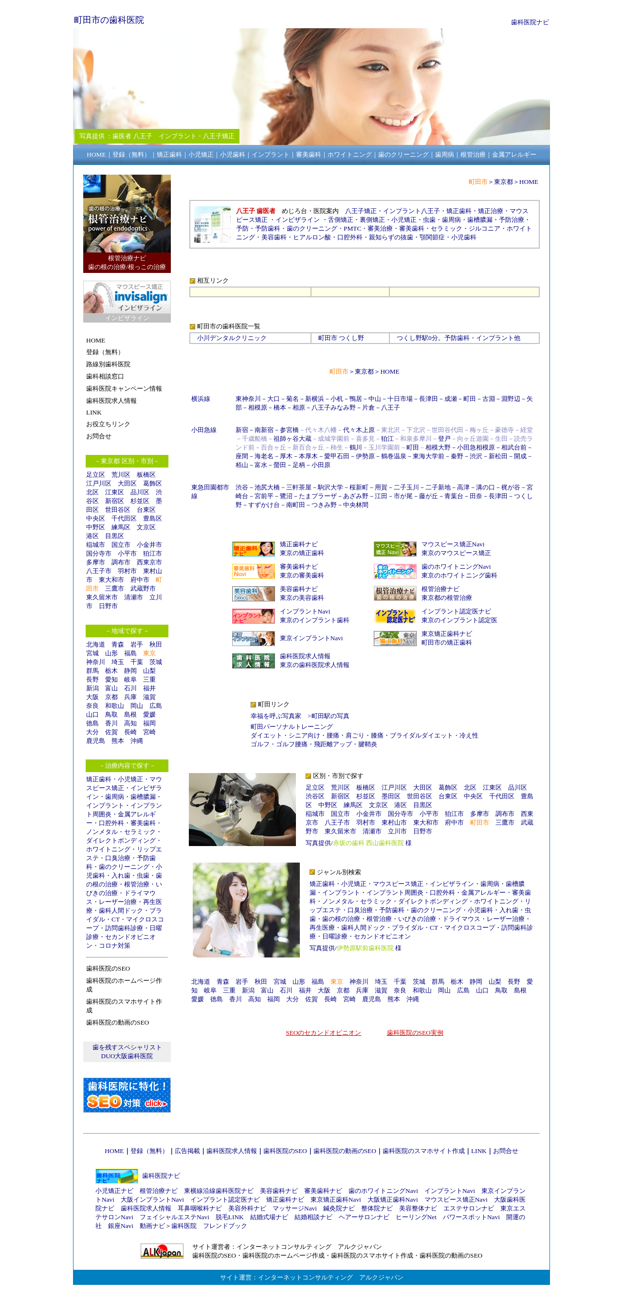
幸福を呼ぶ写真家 (276, 716)
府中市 (139, 579)
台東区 (146, 509)
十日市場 (400, 398)
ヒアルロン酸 (312, 237)
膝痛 (377, 735)
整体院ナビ (377, 1208)
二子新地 (438, 487)
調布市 (120, 562)
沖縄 (136, 740)
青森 (117, 644)
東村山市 (394, 822)
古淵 (488, 398)
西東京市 (149, 562)
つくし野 (409, 338)
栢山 (242, 465)
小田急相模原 (476, 447)
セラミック (140, 831)
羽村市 (127, 571)
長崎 (130, 732)
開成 (520, 456)
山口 (92, 714)
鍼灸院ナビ (339, 1208)
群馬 (92, 670)
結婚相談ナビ (313, 1217)
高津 (463, 487)
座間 (242, 456)
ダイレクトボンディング (121, 840)
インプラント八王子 (411, 211)
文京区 (146, 527)
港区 (92, 536)
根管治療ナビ (440, 589)
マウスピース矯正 (398, 883)
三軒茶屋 (299, 487)
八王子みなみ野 (334, 407)
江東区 (114, 492)
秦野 (457, 456)
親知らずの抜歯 (391, 237)
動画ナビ (152, 1225)
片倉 (368, 407)
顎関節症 (432, 237)
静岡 (130, 670)
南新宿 (264, 429)
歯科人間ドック (121, 910)
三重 (149, 679)
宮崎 (149, 732)
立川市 (397, 831)
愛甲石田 (336, 456)
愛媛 (149, 714)
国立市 (124, 544)
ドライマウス (461, 918)
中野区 (95, 527)
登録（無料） (149, 1151)
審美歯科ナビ (299, 566)
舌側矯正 (340, 219)
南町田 (295, 504)
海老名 (264, 456)
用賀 (381, 487)
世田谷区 (117, 509)
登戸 (444, 438)
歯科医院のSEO (285, 1151)
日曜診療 (335, 936)
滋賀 (149, 697)
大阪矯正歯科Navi (392, 1199)
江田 (381, 496)
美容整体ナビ (418, 1208)
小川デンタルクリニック (232, 338)
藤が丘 (428, 496)
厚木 (286, 456)
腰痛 (333, 735)
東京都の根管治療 (446, 597)
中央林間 (355, 504)
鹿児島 (95, 740)
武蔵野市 (143, 588)
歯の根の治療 (341, 918)
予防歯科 (267, 228)
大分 (92, 732)
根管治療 (136, 884)
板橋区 (146, 474)
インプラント (105, 805)
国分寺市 (98, 553)
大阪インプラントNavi (152, 1199)
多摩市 (95, 562)
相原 (299, 407)
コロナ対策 (114, 945)
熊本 (117, 740)
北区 (92, 492)
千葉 (136, 662)
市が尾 (403, 496)
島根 (130, 714)
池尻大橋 (267, 487)
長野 (92, 679)
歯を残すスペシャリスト (127, 1047)
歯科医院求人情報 (305, 656)
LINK (479, 1151)
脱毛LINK (230, 1217)
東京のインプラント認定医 (459, 620)
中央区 (95, 518)
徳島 (92, 723)
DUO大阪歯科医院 (127, 1056)
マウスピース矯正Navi (453, 544)
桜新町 (358, 487)
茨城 (155, 662)
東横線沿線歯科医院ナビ (219, 1190)
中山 (374, 398)
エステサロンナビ (468, 1208)
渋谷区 (315, 796)
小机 (336, 398)
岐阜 (130, 679)
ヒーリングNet (416, 1217)
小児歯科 (463, 237)
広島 (155, 705)
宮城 (92, 653)
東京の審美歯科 (302, 575)
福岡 (149, 723)
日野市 (108, 606)
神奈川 (95, 662)
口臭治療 (117, 858)
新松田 (498, 456)
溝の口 (485, 487)
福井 (149, 688)
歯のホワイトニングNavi (456, 566)
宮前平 (264, 496)
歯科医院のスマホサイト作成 (424, 1151)
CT (115, 919)
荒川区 (120, 474)
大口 (273, 398)
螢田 (280, 465)
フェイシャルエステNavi (174, 1217)
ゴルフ (260, 744)
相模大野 (438, 447)
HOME (528, 181)
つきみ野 (324, 504)
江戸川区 (98, 483)
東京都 (503, 181)
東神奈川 (248, 398)
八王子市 (98, 571)
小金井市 (149, 544)
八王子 (390, 407)
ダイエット (266, 735)
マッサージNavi (295, 1208)
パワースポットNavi (471, 1217)
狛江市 (152, 553)
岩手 (136, 644)
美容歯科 (274, 237)
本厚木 (308, 456)
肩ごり (355, 735)
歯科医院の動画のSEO (344, 1151)
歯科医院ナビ (530, 22)
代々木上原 (359, 429)
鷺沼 (286, 496)
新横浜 (314, 398)
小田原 (321, 465)
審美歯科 (143, 823)
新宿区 (114, 501)
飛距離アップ (333, 744)
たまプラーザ (318, 496)
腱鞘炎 (367, 744)
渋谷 (242, 487)
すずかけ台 (264, 504)
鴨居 (355, 398)
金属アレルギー (483, 892)
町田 (469, 398)
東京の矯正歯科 (302, 553)
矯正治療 (490, 211)
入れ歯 (120, 875)
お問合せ (505, 1151)
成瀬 (450, 398)
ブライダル (407, 927)
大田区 (127, 483)
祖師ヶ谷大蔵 (293, 438)
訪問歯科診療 (124, 928)
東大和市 (111, 579)
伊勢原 (365, 456)
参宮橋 (289, 429)
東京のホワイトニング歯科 (459, 575)
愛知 (111, 679)
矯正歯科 (98, 779)
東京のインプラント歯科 (314, 620)
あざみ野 (355, 496)
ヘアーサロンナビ (364, 1217)
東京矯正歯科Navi (336, 1199)
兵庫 (130, 697)
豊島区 (152, 518)
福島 (130, 653)
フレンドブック (225, 1225)
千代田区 (124, 518)
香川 (111, 723)
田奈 (476, 496)
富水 (261, 465)
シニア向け (304, 735)
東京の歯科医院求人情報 (314, 664)
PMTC (352, 228)
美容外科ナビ (247, 1208)
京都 (111, 697)
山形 (111, 653)
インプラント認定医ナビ (456, 611)
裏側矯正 (372, 219)
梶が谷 (510, 487)
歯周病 (114, 796)
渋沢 (476, 456)
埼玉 (117, 662)
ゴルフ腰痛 (292, 744)
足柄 (299, 465)
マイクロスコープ (469, 927)
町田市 (327, 338)
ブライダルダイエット (421, 735)
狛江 (387, 438)
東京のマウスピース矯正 (456, 553)
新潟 (92, 688)
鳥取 (111, 714)
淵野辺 (510, 398)
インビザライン (297, 219)
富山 (111, 688)
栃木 (111, 670)
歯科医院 (184, 1225)
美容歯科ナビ (299, 589)
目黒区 (114, 536)
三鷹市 (114, 588)
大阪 (92, 697)
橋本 (280, 407)
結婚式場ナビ (269, 1217)
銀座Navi (120, 1225)
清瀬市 (133, 597)
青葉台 (453, 496)
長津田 (428, 398)
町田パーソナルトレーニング (292, 726)
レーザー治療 (118, 901)
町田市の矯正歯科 (446, 642)
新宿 (242, 429)
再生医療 (322, 927)
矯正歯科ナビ (299, 544)
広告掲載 (187, 1151)
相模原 (257, 407)
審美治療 (380, 228)
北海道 (95, 644)
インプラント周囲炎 (394, 892)
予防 (242, 228)
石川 (130, 688)
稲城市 (95, 544)
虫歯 (143, 875)
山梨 (149, 670)
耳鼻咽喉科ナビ (200, 1208)
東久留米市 (102, 597)
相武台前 (514, 447)
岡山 (136, 705)
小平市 (127, 553)
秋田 (155, 644)
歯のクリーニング (124, 866)
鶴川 (355, 447)
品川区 (139, 492)
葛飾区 (152, 483)
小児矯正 (130, 779)
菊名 (292, 398)
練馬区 (120, 527)
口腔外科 (111, 823)
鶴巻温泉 (393, 456)
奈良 (92, 705)
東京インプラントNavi (311, 638)
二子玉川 (406, 487)
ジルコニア (484, 228)
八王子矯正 (361, 211)
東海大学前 (428, 456)
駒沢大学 (330, 487)
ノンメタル (102, 831)
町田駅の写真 (330, 716)
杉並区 (139, 501)
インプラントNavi (305, 611)
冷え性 (468, 735)
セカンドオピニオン (382, 936)
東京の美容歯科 (302, 597)
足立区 (95, 474)
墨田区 (391, 796)
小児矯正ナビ (114, 1190)
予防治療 (511, 219)
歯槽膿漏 (143, 796)
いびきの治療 (417, 918)
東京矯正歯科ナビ (446, 633)
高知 (130, 723)
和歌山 (114, 705)
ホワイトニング (108, 849)
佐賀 (111, 732)
